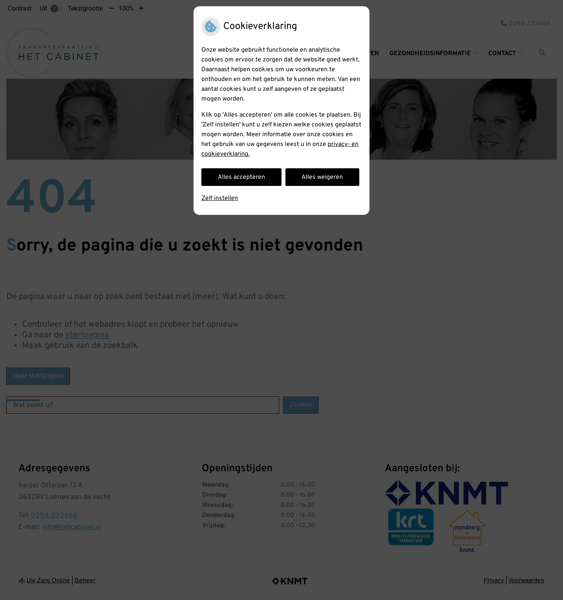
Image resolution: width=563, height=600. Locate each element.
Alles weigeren (322, 177)
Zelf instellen (219, 198)
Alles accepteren (241, 177)
